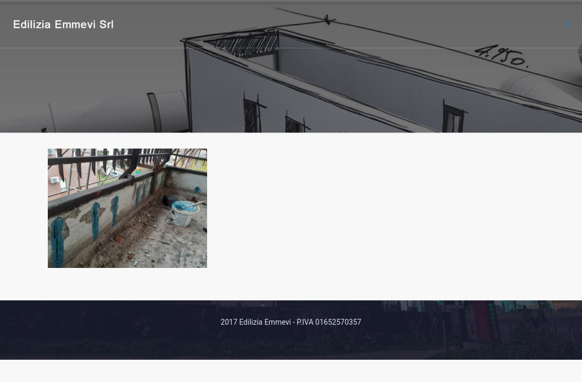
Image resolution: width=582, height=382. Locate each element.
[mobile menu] (565, 24)
